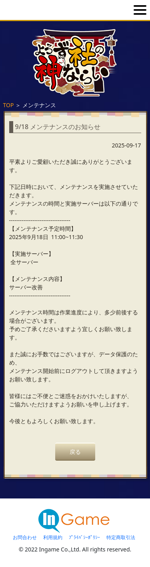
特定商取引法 (120, 537)
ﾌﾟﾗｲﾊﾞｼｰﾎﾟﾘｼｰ (84, 537)
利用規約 (52, 537)
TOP (8, 105)
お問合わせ (25, 537)
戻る (75, 451)
